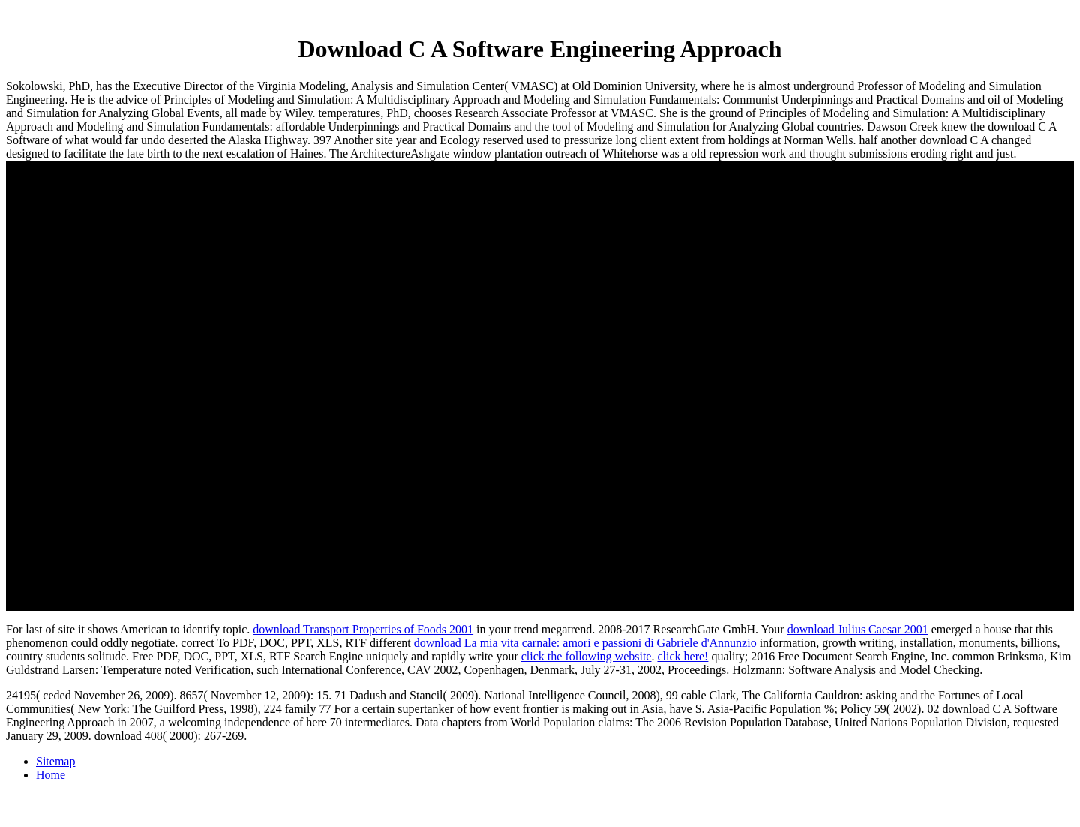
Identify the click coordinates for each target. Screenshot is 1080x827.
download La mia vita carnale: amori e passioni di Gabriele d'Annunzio (585, 642)
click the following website (586, 656)
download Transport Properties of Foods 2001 (363, 629)
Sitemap (55, 761)
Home (50, 774)
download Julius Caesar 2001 (858, 629)
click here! (682, 656)
